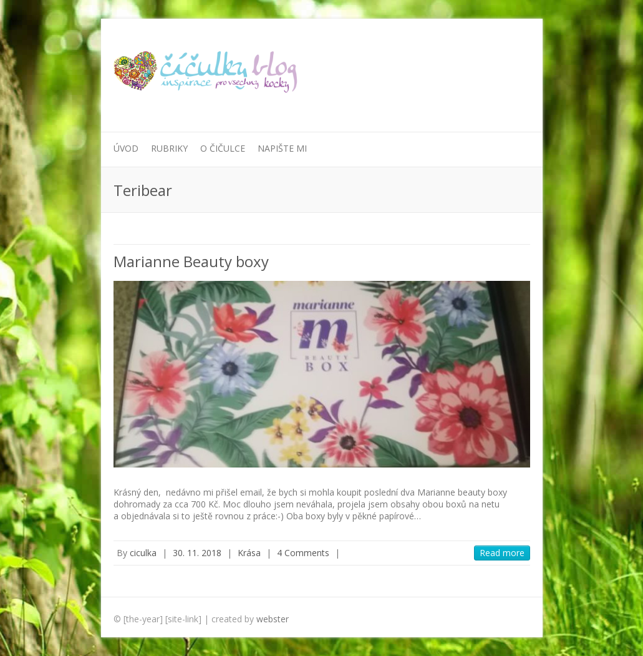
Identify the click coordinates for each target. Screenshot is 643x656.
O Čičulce (222, 148)
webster (272, 619)
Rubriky (169, 148)
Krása (249, 553)
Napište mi (282, 148)
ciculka (143, 553)
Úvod (126, 148)
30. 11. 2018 (197, 553)
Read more (502, 553)
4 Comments (303, 553)
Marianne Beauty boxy (191, 261)
